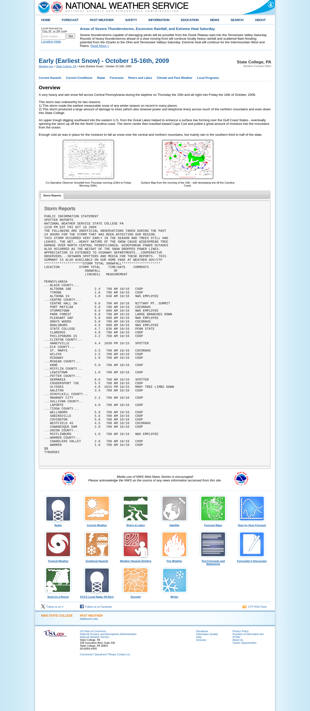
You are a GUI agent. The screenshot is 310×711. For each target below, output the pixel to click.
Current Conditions (79, 78)
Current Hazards (50, 78)
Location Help (51, 41)
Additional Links (89, 666)
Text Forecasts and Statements (213, 609)
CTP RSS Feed (254, 654)
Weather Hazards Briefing (135, 607)
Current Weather (97, 572)
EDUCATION (190, 20)
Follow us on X (52, 654)
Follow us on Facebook (96, 654)
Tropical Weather (58, 607)
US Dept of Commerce (93, 679)
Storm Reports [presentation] (52, 195)
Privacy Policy (240, 679)
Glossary (201, 687)
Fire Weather (174, 607)
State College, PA (66, 66)
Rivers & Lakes (135, 572)
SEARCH (237, 20)
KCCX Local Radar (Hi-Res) (97, 643)
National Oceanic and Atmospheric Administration (108, 682)
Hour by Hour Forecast (252, 572)
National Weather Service (94, 684)
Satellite (174, 572)
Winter (174, 643)
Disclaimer (202, 679)
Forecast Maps (213, 572)
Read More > (100, 46)
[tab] (52, 196)
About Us (237, 687)
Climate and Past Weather (174, 78)
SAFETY (131, 20)
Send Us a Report (58, 643)
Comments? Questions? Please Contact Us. (105, 702)
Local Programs (208, 78)
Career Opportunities (244, 690)
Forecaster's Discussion (252, 607)
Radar (101, 78)
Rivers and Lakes (140, 78)
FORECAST (70, 20)
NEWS (214, 20)
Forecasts (117, 78)
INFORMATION (159, 20)
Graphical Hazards (97, 607)
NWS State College (57, 663)
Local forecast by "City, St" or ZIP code (54, 30)
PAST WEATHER (102, 20)
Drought (135, 643)
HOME (45, 20)
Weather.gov (46, 66)
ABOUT (260, 20)
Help (199, 684)
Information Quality (207, 682)
